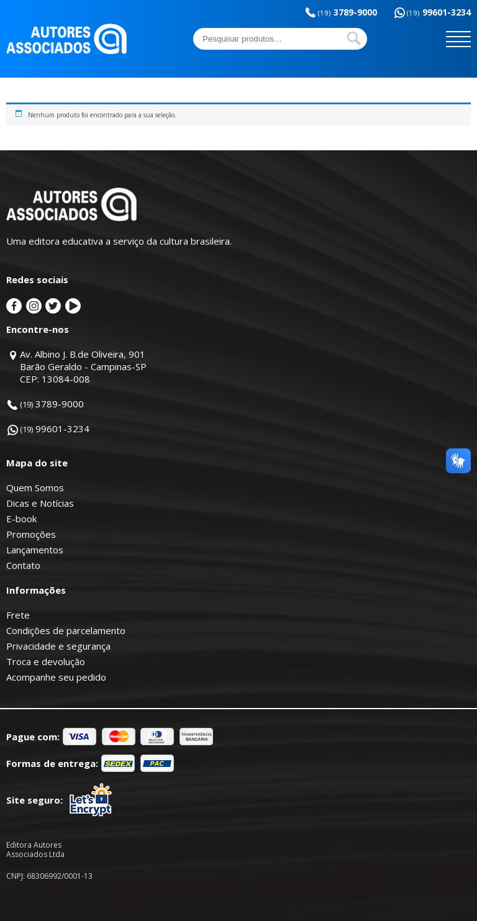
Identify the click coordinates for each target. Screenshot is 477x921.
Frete (18, 615)
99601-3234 (439, 12)
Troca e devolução (45, 661)
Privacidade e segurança (58, 646)
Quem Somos (35, 487)
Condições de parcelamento (65, 630)
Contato (23, 565)
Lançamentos (34, 549)
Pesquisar (354, 38)
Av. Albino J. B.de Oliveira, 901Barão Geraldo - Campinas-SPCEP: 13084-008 (83, 366)
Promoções (31, 534)
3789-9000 (347, 12)
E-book (21, 518)
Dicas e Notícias (40, 503)
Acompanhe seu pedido (56, 677)
